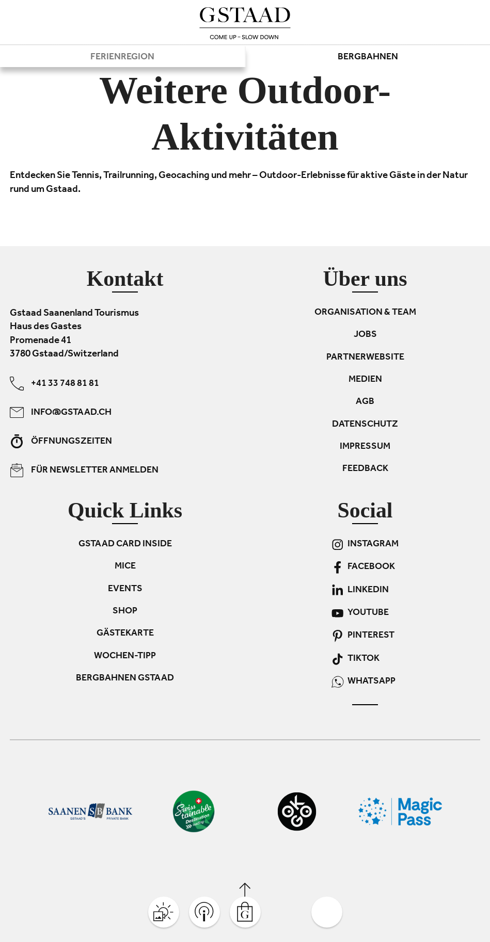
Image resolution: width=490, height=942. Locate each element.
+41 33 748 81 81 (54, 384)
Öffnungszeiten (61, 441)
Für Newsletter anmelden (84, 470)
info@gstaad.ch (61, 412)
